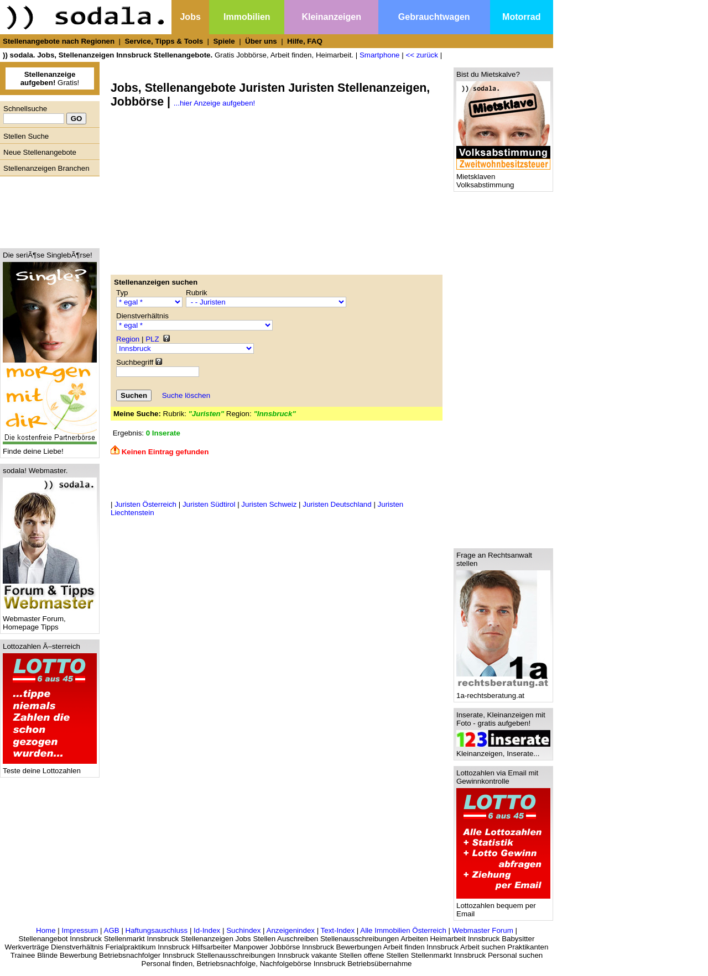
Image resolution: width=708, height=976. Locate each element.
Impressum (79, 930)
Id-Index (207, 930)
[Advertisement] (47, 209)
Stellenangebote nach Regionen (58, 41)
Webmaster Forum (482, 930)
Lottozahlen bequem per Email (503, 906)
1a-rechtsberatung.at (503, 692)
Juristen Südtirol (209, 504)
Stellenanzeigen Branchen (46, 168)
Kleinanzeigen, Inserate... (503, 750)
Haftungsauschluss (157, 930)
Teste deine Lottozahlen (50, 767)
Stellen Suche (26, 136)
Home (46, 930)
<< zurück (421, 55)
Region (127, 339)
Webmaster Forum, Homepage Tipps (50, 619)
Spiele (224, 41)
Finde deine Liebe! (50, 447)
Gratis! (50, 78)
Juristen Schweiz (268, 504)
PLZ (152, 339)
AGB (111, 930)
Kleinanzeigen (331, 17)
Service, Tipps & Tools (163, 41)
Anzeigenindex (291, 930)
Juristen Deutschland (337, 504)
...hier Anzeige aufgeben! (214, 103)
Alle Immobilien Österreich (403, 930)
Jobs (190, 17)
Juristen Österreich (145, 504)
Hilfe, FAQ (304, 41)
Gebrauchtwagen (434, 17)
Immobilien (246, 17)
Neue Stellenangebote (39, 152)
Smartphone (380, 55)
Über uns (261, 41)
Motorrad (521, 17)
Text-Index (338, 930)
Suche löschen (186, 395)
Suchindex (243, 930)
